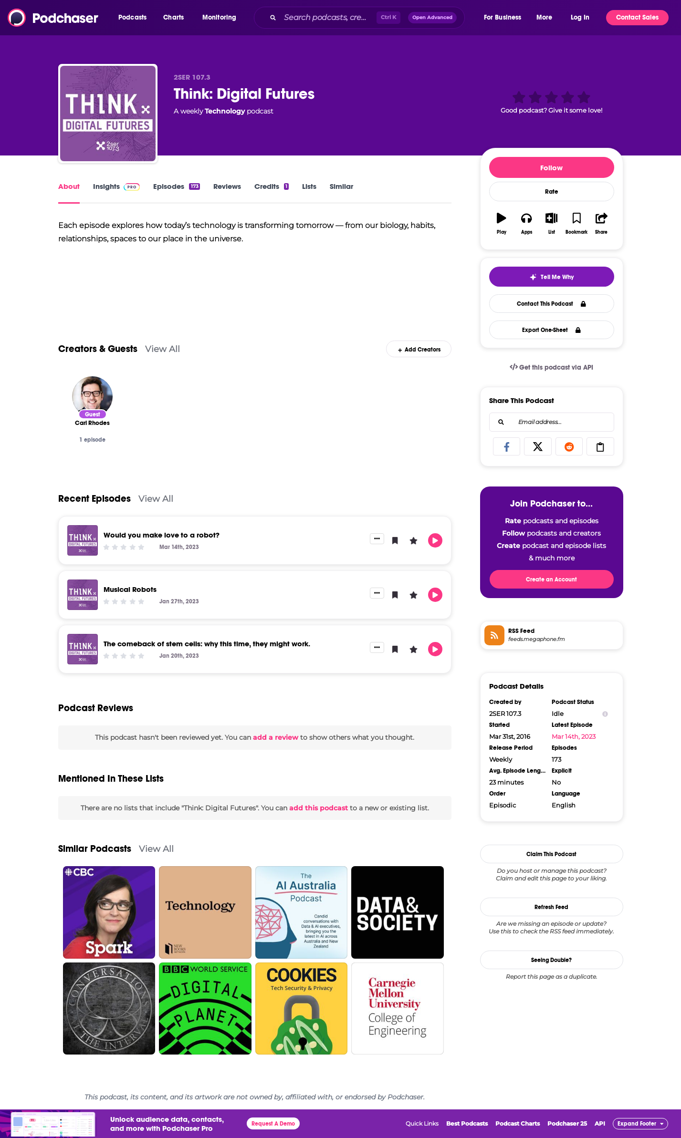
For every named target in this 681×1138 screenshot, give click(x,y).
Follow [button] (551, 167)
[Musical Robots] (82, 594)
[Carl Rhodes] (92, 396)
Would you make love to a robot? (162, 534)
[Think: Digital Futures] (108, 113)
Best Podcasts (467, 1123)
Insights (116, 186)
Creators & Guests (97, 349)
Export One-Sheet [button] (551, 330)
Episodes (176, 186)
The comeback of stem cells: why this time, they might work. (207, 643)
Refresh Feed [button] (551, 907)
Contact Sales (637, 17)
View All (162, 349)
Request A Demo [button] (273, 1123)
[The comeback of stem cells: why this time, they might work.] (82, 649)
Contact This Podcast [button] (551, 303)
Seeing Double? (551, 960)
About (69, 186)
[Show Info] (605, 713)
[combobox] (368, 18)
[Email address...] (551, 422)
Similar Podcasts (94, 849)
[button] (135, 17)
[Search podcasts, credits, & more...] (328, 17)
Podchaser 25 (567, 1123)
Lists (309, 186)
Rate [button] (551, 192)
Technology (225, 111)
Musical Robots (130, 589)
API (600, 1123)
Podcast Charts (517, 1123)
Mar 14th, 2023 (574, 736)
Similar (341, 186)
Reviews (227, 186)
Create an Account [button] (551, 579)
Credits (271, 186)
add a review (275, 737)
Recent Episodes (94, 499)
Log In (580, 17)
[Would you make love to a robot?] (82, 540)
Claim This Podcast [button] (551, 854)
